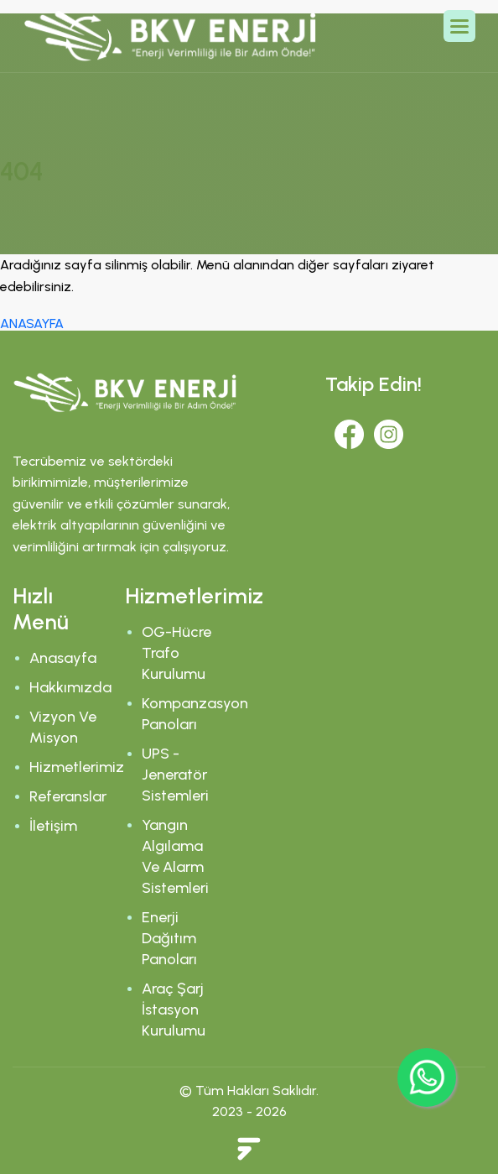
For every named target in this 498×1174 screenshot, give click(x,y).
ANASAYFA (32, 323)
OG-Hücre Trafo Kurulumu (176, 653)
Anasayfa (62, 658)
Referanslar (67, 796)
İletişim (53, 826)
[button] (459, 26)
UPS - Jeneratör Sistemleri (175, 774)
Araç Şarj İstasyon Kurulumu (173, 1009)
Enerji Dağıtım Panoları (169, 938)
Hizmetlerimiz (76, 767)
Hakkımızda (70, 687)
